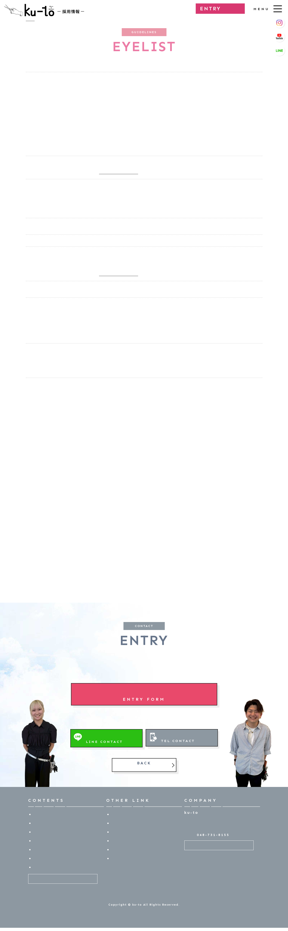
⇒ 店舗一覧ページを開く (118, 172)
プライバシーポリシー (132, 858)
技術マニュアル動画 (130, 823)
